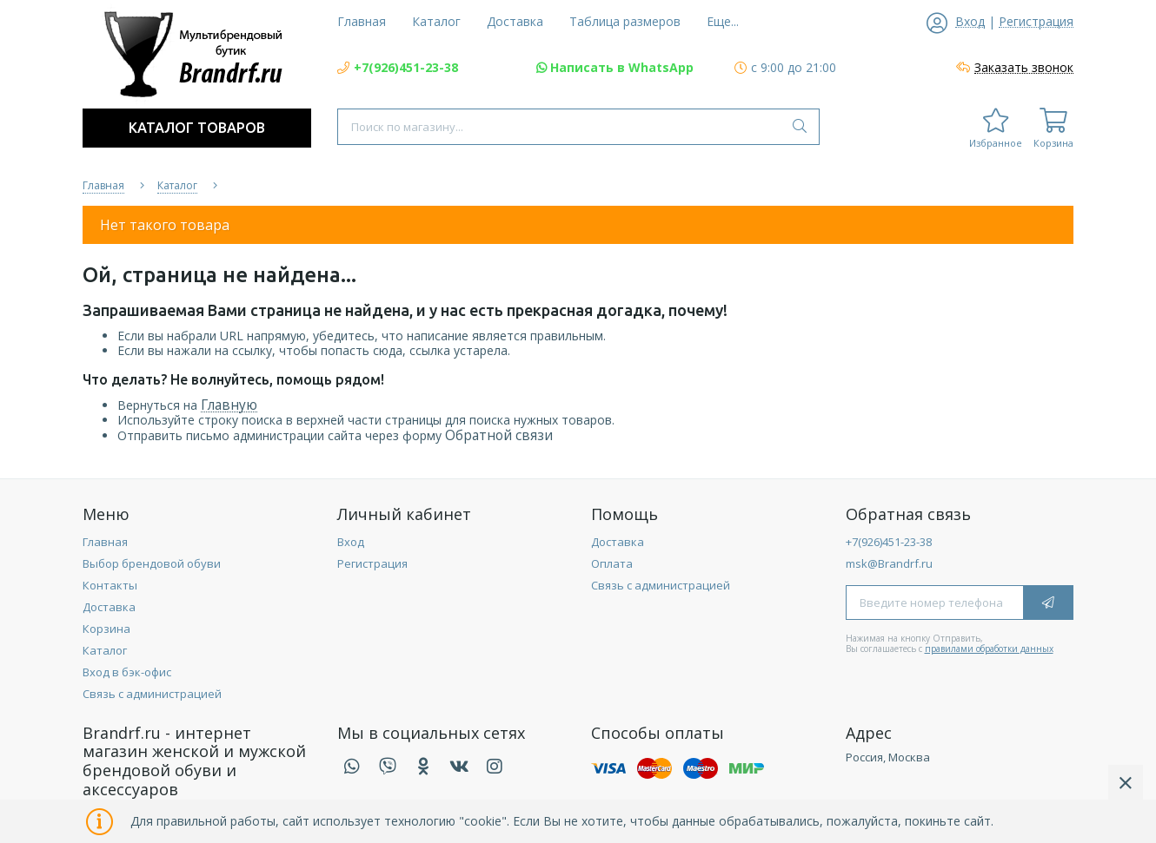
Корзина (106, 628)
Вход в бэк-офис (127, 672)
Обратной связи (499, 435)
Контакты (110, 585)
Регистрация (372, 563)
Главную (229, 405)
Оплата (612, 563)
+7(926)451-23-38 (889, 542)
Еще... (723, 21)
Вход (350, 542)
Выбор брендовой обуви (152, 563)
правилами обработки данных (989, 648)
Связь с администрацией (152, 693)
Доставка (109, 607)
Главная (105, 542)
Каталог (105, 650)
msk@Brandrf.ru (889, 563)
